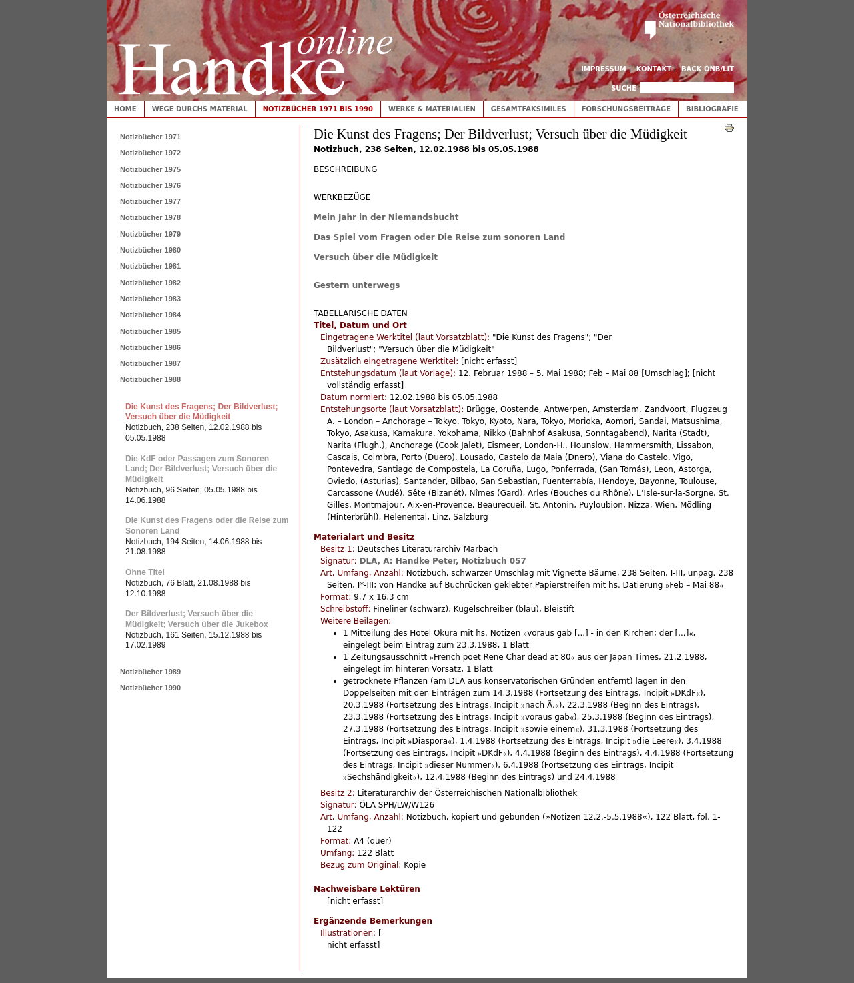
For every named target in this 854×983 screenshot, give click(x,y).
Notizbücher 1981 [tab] (150, 266)
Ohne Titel (145, 572)
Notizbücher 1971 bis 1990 (318, 109)
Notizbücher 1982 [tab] (150, 283)
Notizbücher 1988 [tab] (150, 379)
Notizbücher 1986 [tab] (150, 347)
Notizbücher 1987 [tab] (150, 363)
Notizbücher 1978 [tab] (150, 217)
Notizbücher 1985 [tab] (150, 331)
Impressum (603, 69)
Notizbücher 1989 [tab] (150, 672)
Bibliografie (712, 109)
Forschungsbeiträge (626, 109)
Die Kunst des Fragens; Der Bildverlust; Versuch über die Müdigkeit (201, 412)
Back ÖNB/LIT (707, 69)
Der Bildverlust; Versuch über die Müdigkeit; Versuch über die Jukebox (196, 619)
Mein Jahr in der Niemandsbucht (386, 217)
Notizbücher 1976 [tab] (150, 185)
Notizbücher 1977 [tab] (150, 201)
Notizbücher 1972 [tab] (150, 153)
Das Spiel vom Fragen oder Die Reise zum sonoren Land (439, 237)
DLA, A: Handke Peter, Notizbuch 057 (442, 561)
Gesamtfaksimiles (528, 109)
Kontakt (654, 69)
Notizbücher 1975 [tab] (150, 169)
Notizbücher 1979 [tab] (150, 234)
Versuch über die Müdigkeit (376, 257)
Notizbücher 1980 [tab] (150, 250)
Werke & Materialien (432, 109)
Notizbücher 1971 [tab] (150, 137)
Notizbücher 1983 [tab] (150, 299)
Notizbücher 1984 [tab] (150, 315)
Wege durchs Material (200, 109)
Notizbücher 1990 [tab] (150, 688)
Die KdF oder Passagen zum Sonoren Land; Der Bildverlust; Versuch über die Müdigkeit (201, 469)
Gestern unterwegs (357, 285)
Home (125, 109)
